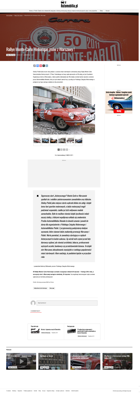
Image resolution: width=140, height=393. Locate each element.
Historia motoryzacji (46, 334)
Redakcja (14, 390)
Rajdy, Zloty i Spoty (18, 15)
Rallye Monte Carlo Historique (40, 288)
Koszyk (107, 11)
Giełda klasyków (74, 390)
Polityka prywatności (28, 390)
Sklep (101, 11)
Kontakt (35, 390)
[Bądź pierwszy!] (67, 303)
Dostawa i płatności (60, 390)
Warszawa (52, 288)
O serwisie (8, 390)
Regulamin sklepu (50, 390)
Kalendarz (68, 390)
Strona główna (9, 15)
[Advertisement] (49, 173)
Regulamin (20, 390)
